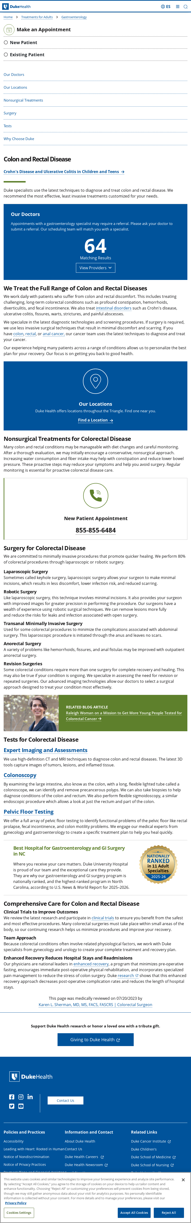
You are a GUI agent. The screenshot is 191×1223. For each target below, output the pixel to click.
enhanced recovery (91, 964)
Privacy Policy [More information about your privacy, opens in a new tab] (15, 1208)
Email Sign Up (76, 1172)
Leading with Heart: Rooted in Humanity (36, 1149)
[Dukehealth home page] (24, 6)
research (126, 975)
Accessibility (13, 1141)
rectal (30, 333)
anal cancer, (54, 333)
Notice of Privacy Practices (25, 1164)
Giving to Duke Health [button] (92, 1039)
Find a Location (93, 420)
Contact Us (65, 1100)
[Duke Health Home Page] (31, 1076)
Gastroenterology (74, 17)
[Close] (183, 1185)
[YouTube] (22, 1107)
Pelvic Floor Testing (28, 811)
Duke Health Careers (82, 1156)
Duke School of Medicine (151, 1157)
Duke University (143, 1172)
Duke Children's (144, 1149)
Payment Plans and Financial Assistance (36, 1172)
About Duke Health (80, 1141)
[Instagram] (22, 1097)
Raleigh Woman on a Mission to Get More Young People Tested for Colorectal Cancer (124, 715)
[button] (185, 6)
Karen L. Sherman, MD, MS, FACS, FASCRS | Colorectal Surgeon (95, 1004)
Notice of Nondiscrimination (26, 1156)
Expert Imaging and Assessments (46, 750)
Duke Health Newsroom (84, 1164)
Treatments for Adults (37, 17)
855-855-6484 (96, 530)
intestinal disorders (114, 308)
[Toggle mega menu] (178, 6)
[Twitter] (12, 1107)
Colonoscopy (20, 774)
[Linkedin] (31, 1097)
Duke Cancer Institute (148, 1141)
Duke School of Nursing (150, 1165)
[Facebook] (12, 1097)
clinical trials (103, 918)
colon (18, 333)
